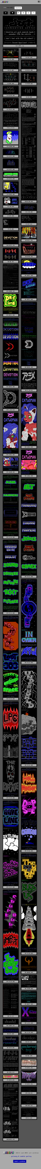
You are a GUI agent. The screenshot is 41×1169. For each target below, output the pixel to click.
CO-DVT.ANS (29, 57)
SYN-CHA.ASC (29, 1093)
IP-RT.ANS (11, 229)
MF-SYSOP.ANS (29, 988)
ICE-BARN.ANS (11, 146)
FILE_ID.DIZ (10, 127)
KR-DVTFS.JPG (11, 245)
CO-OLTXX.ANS (11, 95)
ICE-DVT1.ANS (11, 156)
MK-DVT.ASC (29, 1042)
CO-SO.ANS (29, 97)
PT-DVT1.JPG (29, 1067)
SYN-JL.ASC (29, 1118)
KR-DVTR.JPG (29, 256)
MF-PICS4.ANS (29, 765)
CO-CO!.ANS (10, 59)
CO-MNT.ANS (10, 83)
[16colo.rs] (4, 2)
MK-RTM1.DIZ (10, 1072)
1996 (4, 7)
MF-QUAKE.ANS (29, 972)
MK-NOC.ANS (29, 1055)
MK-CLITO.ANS (29, 1032)
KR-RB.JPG (11, 261)
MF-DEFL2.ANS (11, 315)
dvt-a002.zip (20, 45)
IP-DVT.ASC (29, 224)
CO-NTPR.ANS (29, 83)
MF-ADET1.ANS (29, 275)
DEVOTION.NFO (29, 201)
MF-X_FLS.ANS (29, 1023)
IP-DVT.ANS (10, 216)
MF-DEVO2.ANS (11, 386)
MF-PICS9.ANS (11, 981)
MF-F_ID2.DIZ (11, 410)
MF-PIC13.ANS (29, 662)
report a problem (19, 1161)
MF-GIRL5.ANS (11, 454)
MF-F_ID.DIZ (29, 390)
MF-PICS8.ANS (29, 953)
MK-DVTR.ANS (10, 1047)
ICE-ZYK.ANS (29, 212)
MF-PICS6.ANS (29, 851)
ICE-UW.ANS (10, 206)
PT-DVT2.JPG (29, 1084)
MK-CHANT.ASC (11, 1025)
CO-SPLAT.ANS (11, 109)
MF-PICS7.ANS (11, 887)
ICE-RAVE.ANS (11, 194)
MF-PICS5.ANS (11, 798)
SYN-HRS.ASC (29, 1105)
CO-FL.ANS (11, 70)
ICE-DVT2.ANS (11, 169)
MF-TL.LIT (11, 1016)
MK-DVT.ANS (10, 1034)
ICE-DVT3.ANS (11, 178)
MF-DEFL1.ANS (29, 299)
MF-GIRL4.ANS (29, 447)
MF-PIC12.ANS (11, 613)
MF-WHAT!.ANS (29, 1004)
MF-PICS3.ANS (11, 699)
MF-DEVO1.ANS (29, 367)
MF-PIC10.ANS (11, 537)
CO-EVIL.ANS (29, 70)
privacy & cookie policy (21, 1156)
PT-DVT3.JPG (10, 1080)
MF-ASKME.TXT (11, 291)
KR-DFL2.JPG (29, 240)
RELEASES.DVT (11, 1139)
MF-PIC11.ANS (29, 576)
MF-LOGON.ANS (11, 472)
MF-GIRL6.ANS (29, 476)
